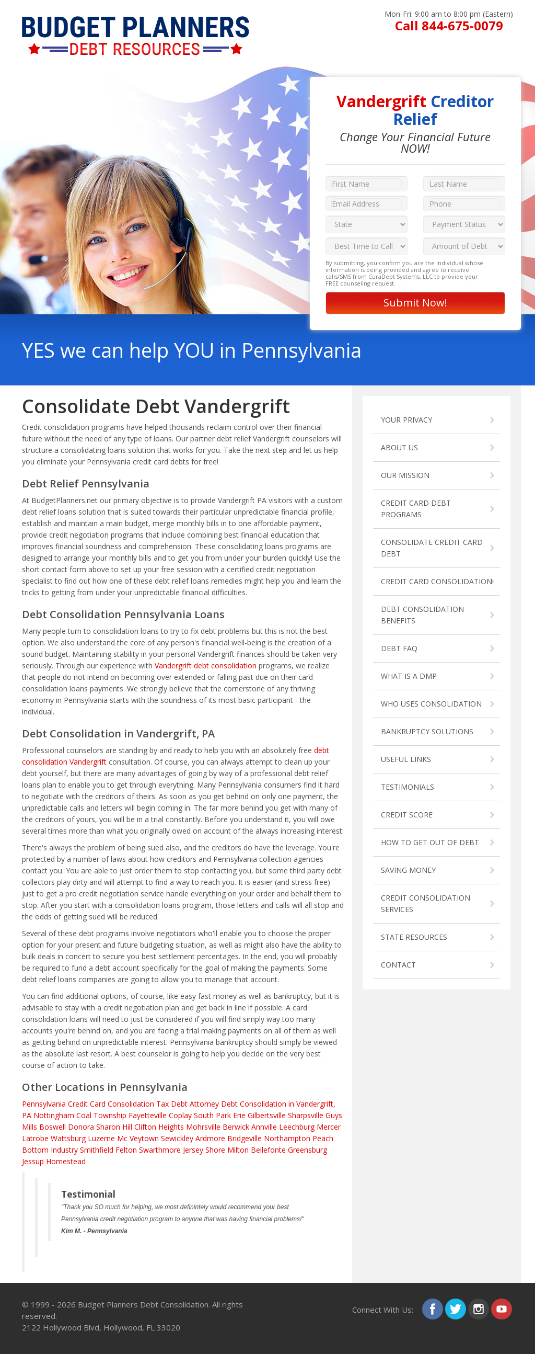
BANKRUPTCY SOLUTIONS (427, 731)
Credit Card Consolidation (111, 1104)
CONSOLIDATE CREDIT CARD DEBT (432, 548)
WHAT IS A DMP (409, 676)
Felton (126, 1150)
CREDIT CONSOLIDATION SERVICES (425, 903)
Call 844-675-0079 (449, 25)
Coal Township (101, 1115)
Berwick (236, 1127)
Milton (238, 1150)
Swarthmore (160, 1150)
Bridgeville (244, 1138)
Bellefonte (268, 1150)
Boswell (52, 1127)
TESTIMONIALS (407, 787)
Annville (264, 1127)
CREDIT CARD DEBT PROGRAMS (416, 508)
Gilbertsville (267, 1115)
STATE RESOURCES (414, 937)
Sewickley (177, 1138)
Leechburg (297, 1127)
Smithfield (96, 1150)
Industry (64, 1150)
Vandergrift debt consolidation (206, 665)
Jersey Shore (204, 1150)
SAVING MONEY (408, 870)
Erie (239, 1115)
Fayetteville (148, 1115)
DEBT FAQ (399, 648)
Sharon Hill (114, 1127)
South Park (212, 1115)
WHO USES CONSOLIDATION (431, 704)
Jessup (33, 1161)
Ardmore (210, 1138)
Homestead (66, 1161)
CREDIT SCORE (407, 815)
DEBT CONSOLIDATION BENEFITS (422, 614)
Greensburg (307, 1150)
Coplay (180, 1115)
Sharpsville (305, 1115)
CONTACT (398, 965)
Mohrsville (203, 1127)
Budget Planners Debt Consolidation (143, 1304)
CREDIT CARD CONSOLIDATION (436, 581)
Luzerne (101, 1138)
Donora (81, 1127)
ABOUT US (399, 447)
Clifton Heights (159, 1127)
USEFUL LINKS (406, 759)
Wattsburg (68, 1138)
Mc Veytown (138, 1138)
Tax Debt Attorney (187, 1104)
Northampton (287, 1138)
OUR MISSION (405, 475)
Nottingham (53, 1115)
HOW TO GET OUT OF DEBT (430, 842)
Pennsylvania (44, 1104)
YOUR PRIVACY (406, 420)
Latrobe (35, 1138)
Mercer (329, 1127)
